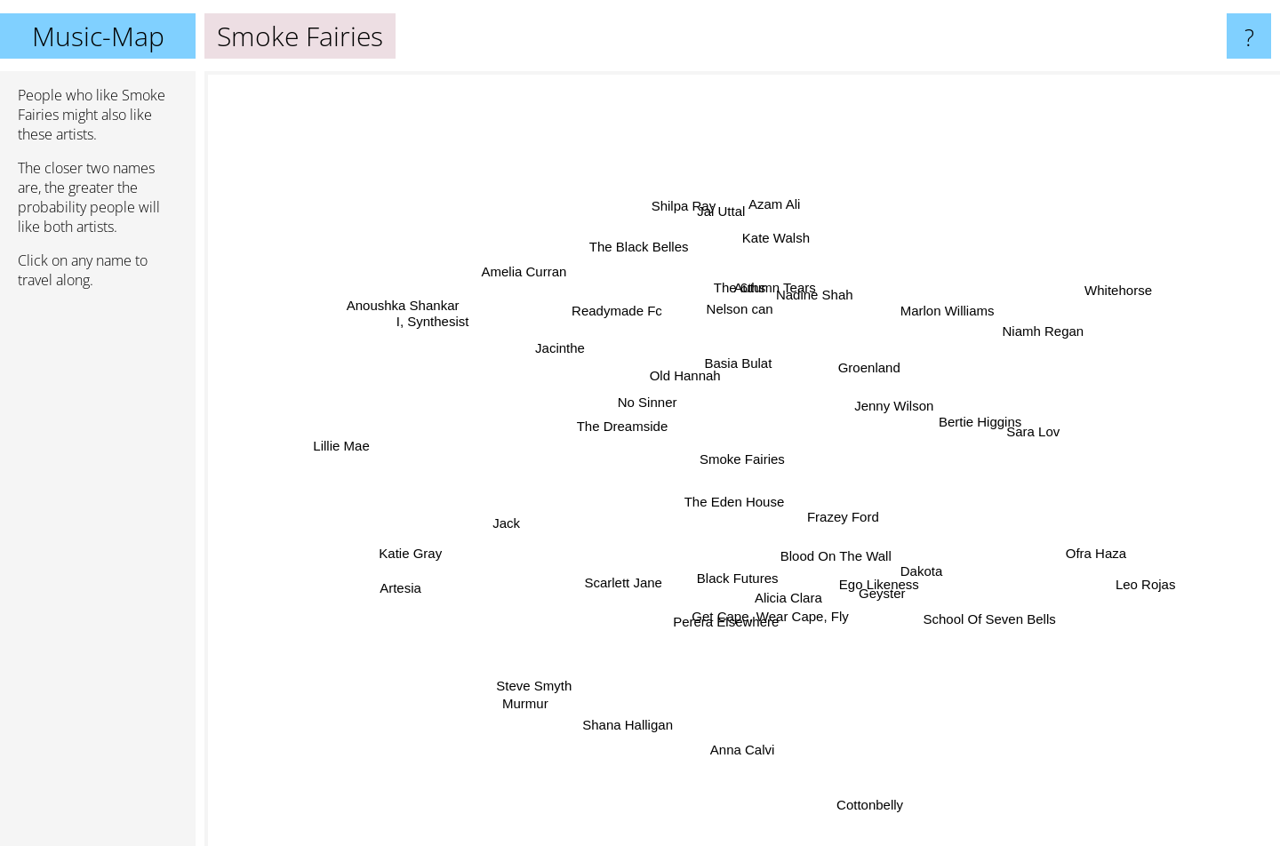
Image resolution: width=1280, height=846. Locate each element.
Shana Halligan (632, 717)
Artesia (400, 592)
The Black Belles (645, 259)
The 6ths (739, 297)
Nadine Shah (811, 302)
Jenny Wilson (891, 406)
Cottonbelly (861, 797)
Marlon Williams (938, 317)
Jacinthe (571, 354)
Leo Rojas (1138, 579)
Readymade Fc (621, 316)
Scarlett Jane (627, 582)
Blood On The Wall (830, 554)
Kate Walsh (775, 243)
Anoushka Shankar (401, 306)
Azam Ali (776, 191)
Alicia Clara (783, 593)
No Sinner (650, 405)
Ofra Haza (1074, 547)
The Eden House (733, 501)
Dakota (916, 565)
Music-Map (98, 36)
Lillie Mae (349, 446)
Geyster (875, 587)
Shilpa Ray (686, 217)
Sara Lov (1022, 434)
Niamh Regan (1026, 335)
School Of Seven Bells (976, 612)
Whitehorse (1109, 291)
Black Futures (740, 574)
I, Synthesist (446, 326)
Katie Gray (420, 555)
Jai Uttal (726, 225)
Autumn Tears (781, 284)
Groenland (869, 366)
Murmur (535, 690)
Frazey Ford (841, 517)
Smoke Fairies (742, 459)
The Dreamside (630, 422)
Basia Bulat (744, 361)
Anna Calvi (743, 733)
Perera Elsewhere (727, 616)
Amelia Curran (537, 283)
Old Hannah (688, 380)
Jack (519, 518)
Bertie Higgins (966, 422)
